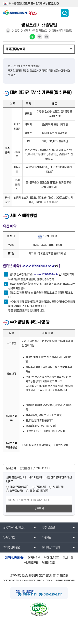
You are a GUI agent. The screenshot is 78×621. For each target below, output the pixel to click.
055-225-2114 (53, 594)
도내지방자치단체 (49, 547)
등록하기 (39, 508)
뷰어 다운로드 (51, 558)
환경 (17, 30)
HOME (8, 30)
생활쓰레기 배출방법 (62, 30)
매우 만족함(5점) (19, 487)
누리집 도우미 (30, 562)
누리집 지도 (48, 562)
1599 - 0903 (50, 236)
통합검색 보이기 (65, 13)
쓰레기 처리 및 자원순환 (35, 30)
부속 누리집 (7, 537)
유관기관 (45, 537)
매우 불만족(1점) (39, 491)
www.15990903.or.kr (38, 266)
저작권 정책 (34, 558)
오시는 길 (68, 558)
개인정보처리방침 (14, 558)
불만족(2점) (16, 491)
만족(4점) (40, 487)
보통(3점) (58, 487)
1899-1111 (30, 594)
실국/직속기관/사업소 (12, 527)
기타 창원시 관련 (10, 547)
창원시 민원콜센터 (25, 591)
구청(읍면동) (47, 527)
